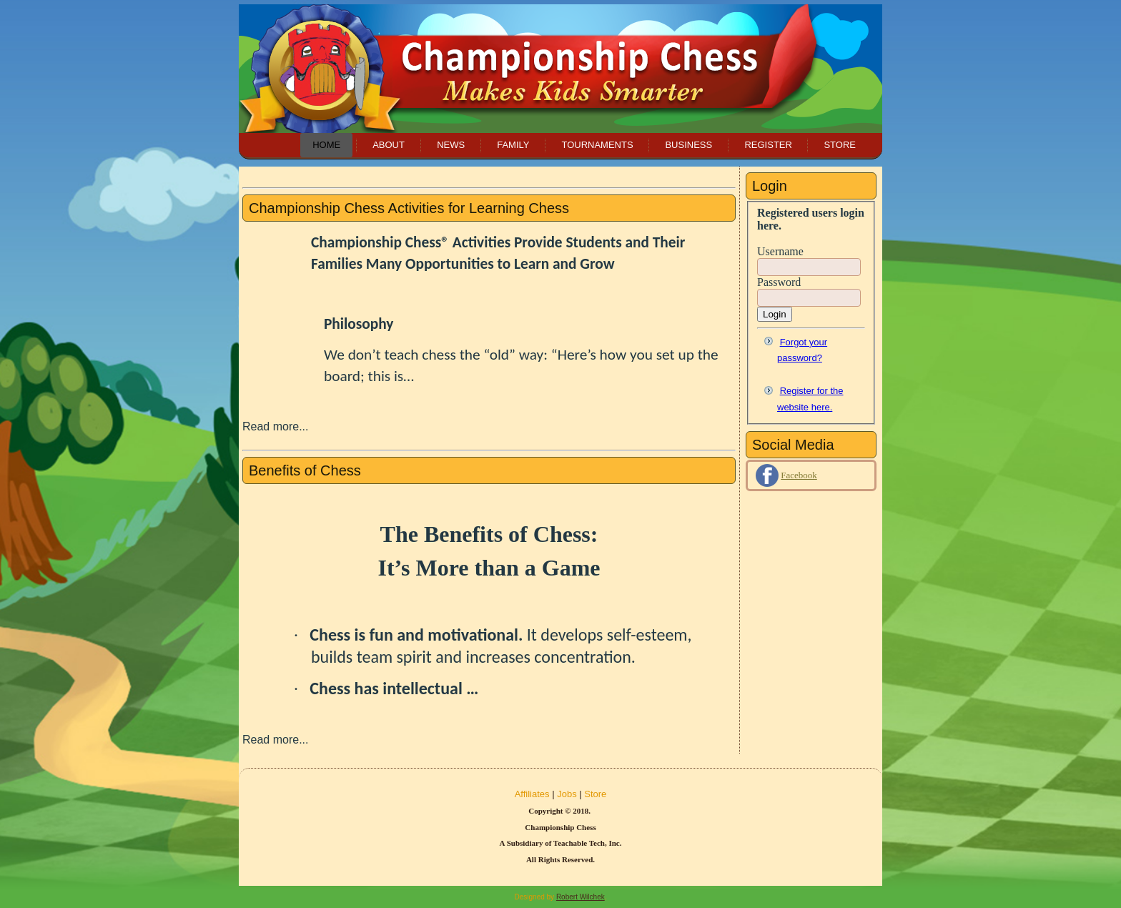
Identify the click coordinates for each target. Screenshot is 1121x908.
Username (780, 251)
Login (774, 314)
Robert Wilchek (580, 897)
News (451, 144)
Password (779, 282)
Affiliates (532, 794)
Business (688, 144)
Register (767, 144)
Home (326, 144)
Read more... (275, 426)
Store (840, 144)
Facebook (799, 475)
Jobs (566, 794)
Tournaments (597, 144)
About (388, 144)
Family (513, 144)
